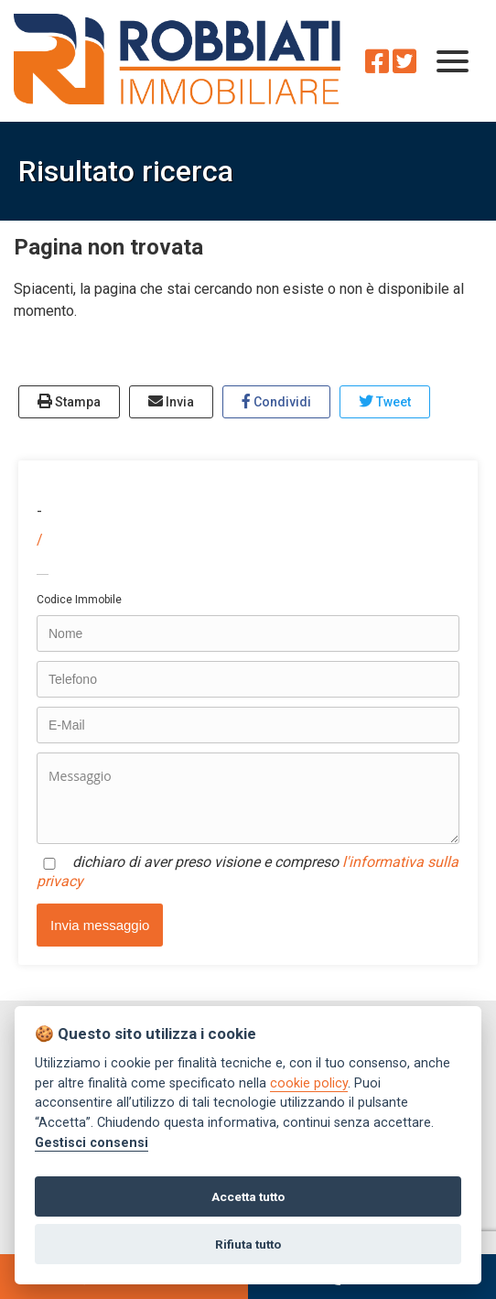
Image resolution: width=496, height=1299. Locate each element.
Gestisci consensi (91, 1143)
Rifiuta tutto (248, 1244)
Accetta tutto (248, 1196)
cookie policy (309, 1083)
